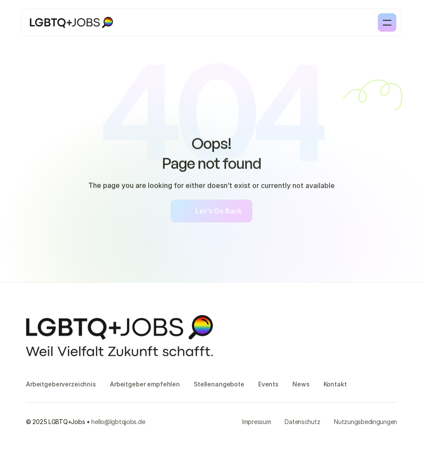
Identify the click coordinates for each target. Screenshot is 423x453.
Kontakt (335, 384)
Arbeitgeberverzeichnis (61, 384)
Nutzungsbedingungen (365, 421)
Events (268, 384)
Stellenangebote (219, 384)
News (300, 384)
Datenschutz (302, 421)
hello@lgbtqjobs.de (118, 421)
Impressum (256, 421)
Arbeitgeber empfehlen (145, 384)
